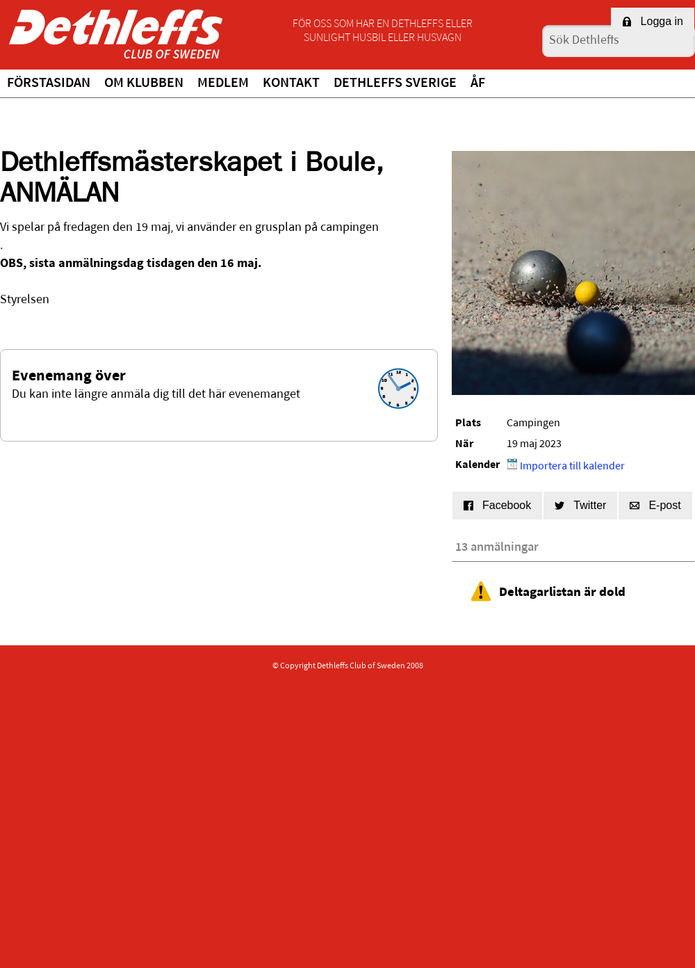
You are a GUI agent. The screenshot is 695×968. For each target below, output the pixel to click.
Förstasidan (48, 83)
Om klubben (143, 83)
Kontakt (291, 83)
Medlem (223, 83)
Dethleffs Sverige (395, 83)
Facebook (497, 505)
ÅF (478, 83)
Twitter (580, 505)
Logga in (652, 21)
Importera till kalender (566, 465)
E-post (655, 505)
